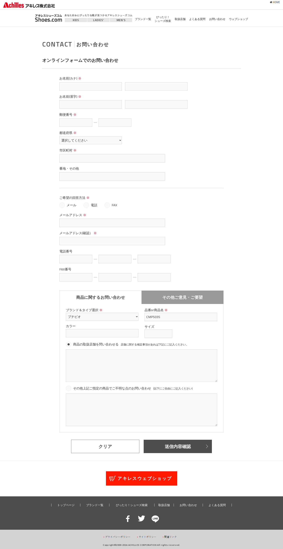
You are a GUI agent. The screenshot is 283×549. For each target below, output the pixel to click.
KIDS (76, 20)
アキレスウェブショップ (144, 478)
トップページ (66, 505)
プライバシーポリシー (117, 537)
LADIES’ (98, 20)
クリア (105, 446)
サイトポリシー (146, 537)
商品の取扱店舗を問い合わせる (130, 344)
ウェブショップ (238, 19)
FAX (114, 205)
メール (71, 205)
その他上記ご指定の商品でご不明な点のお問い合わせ (133, 388)
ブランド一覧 (143, 19)
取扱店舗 (180, 19)
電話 (94, 205)
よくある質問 (197, 19)
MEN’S (121, 20)
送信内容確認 (178, 446)
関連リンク (170, 537)
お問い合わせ (217, 19)
